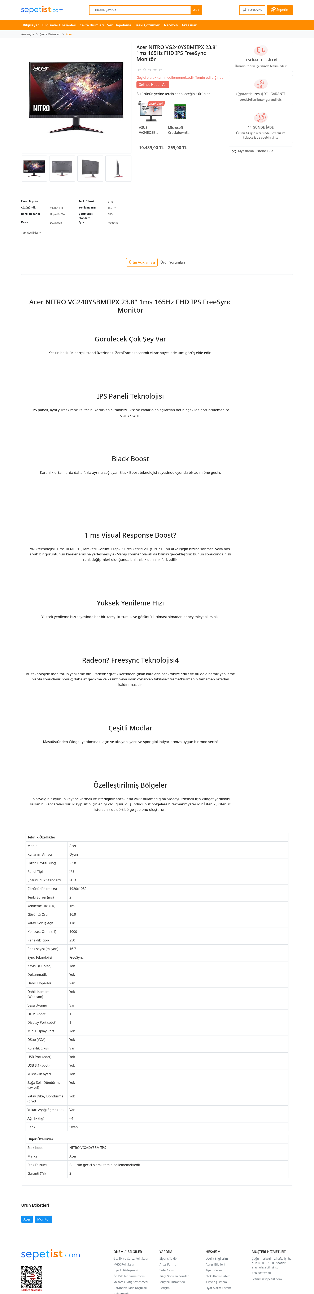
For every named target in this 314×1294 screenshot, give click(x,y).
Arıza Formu (168, 1264)
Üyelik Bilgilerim (217, 1259)
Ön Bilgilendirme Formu (130, 1276)
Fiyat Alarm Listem (218, 1288)
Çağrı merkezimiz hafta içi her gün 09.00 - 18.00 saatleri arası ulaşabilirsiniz (272, 1263)
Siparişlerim (214, 1270)
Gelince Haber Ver (153, 84)
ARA (196, 10)
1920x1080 (56, 208)
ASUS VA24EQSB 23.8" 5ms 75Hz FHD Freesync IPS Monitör (149, 130)
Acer (27, 1219)
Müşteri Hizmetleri (172, 1282)
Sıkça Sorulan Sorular (174, 1276)
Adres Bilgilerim (216, 1264)
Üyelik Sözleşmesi (125, 1270)
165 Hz (112, 208)
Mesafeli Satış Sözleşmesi (130, 1282)
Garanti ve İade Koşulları (130, 1288)
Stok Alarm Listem (218, 1276)
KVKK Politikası (123, 1264)
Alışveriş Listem (216, 1282)
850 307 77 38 (261, 1273)
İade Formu (167, 1270)
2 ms (110, 201)
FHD (110, 214)
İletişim (165, 1288)
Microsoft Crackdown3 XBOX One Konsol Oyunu (179, 130)
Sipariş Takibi (168, 1259)
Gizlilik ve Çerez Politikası (130, 1259)
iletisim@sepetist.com (267, 1279)
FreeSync (113, 222)
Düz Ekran (56, 222)
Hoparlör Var (57, 214)
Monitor (43, 1219)
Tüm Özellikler (31, 232)
